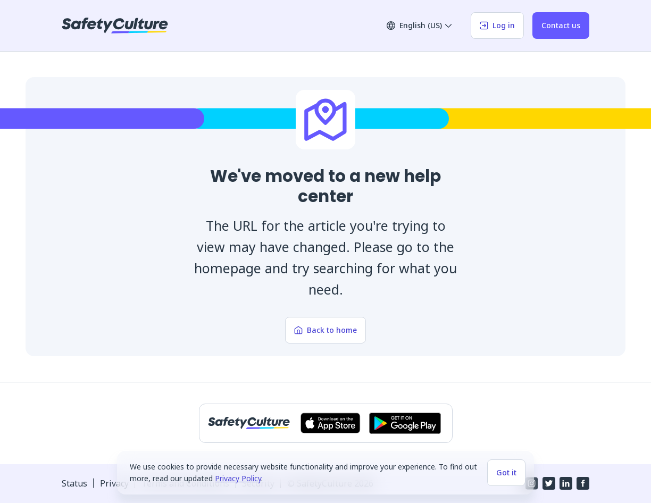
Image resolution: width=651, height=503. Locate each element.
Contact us (560, 25)
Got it (506, 472)
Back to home (325, 330)
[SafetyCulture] (115, 25)
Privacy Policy (238, 478)
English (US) (420, 25)
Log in (497, 25)
